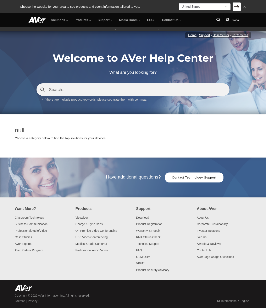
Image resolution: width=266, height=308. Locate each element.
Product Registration (149, 224)
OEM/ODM (143, 257)
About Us (203, 217)
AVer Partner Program (29, 250)
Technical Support (147, 243)
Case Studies (23, 237)
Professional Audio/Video (31, 230)
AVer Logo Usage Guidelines (215, 257)
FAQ (139, 250)
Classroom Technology (29, 217)
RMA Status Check (148, 237)
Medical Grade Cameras (91, 243)
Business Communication (31, 224)
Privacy (33, 301)
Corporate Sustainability (212, 224)
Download (142, 217)
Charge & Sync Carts (89, 224)
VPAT (140, 263)
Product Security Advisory (152, 270)
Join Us (202, 237)
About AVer (207, 209)
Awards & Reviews (209, 243)
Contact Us (204, 250)
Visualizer (82, 217)
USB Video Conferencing (92, 237)
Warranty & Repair (148, 230)
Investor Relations (208, 230)
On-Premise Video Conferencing (96, 230)
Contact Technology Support (194, 177)
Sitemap (20, 301)
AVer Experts (23, 243)
